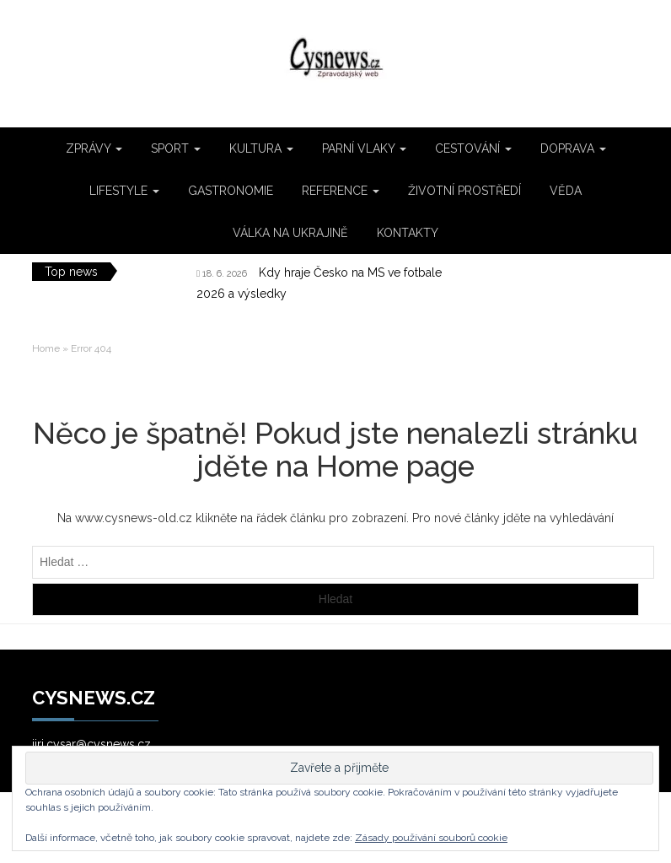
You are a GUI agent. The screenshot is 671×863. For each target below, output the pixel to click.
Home (46, 348)
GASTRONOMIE (230, 190)
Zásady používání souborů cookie (431, 838)
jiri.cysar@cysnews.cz (91, 744)
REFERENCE (340, 190)
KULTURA (261, 148)
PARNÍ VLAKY (364, 148)
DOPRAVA (573, 148)
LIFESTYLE (124, 190)
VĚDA (566, 190)
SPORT (176, 148)
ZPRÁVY (94, 148)
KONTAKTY (407, 233)
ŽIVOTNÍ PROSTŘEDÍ (464, 190)
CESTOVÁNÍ (473, 148)
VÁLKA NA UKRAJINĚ (290, 233)
